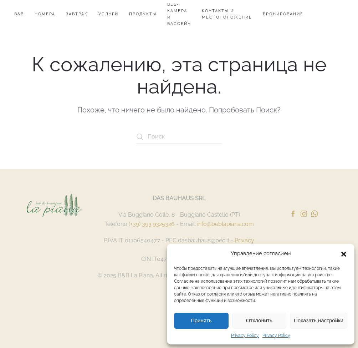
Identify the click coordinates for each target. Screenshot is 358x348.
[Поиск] (179, 137)
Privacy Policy (245, 335)
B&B (19, 14)
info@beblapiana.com (225, 224)
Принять (201, 320)
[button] (343, 253)
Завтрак (77, 14)
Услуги (108, 14)
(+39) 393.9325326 (152, 224)
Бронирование (283, 14)
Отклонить (259, 320)
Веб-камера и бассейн (179, 14)
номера (45, 14)
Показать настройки (318, 320)
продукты (143, 14)
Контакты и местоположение (227, 14)
